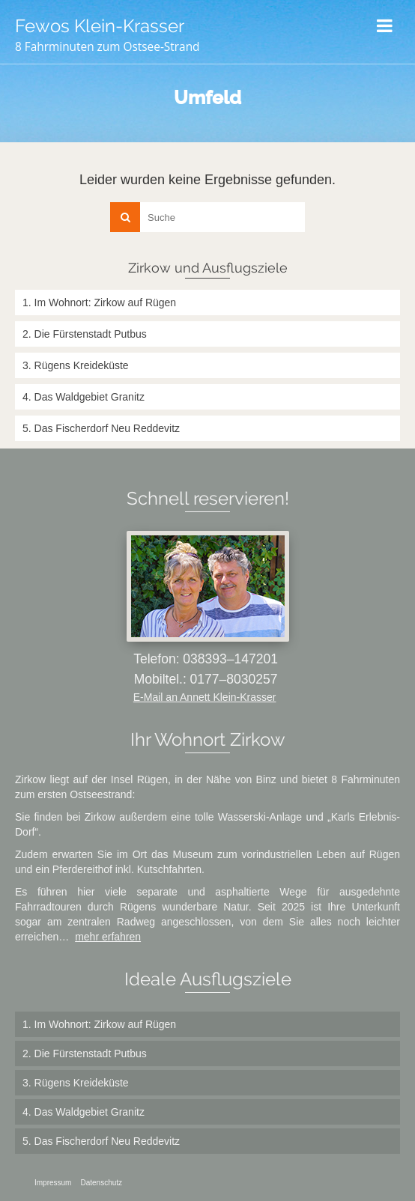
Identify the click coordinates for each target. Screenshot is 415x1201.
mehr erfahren (108, 937)
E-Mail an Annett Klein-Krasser (204, 697)
